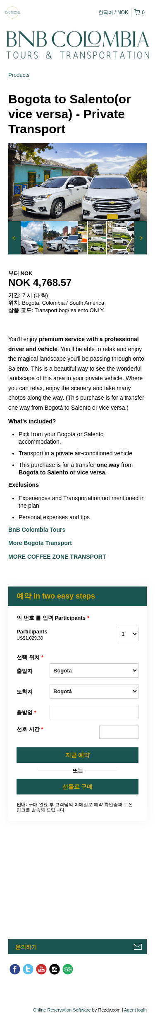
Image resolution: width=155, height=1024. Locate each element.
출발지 (25, 671)
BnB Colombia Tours (37, 529)
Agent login (135, 1009)
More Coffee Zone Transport (57, 556)
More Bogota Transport (40, 543)
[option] (25, 237)
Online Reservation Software (62, 1009)
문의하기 (26, 947)
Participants (33, 635)
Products (18, 75)
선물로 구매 (77, 786)
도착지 (25, 692)
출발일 (26, 712)
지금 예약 (77, 755)
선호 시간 (30, 729)
